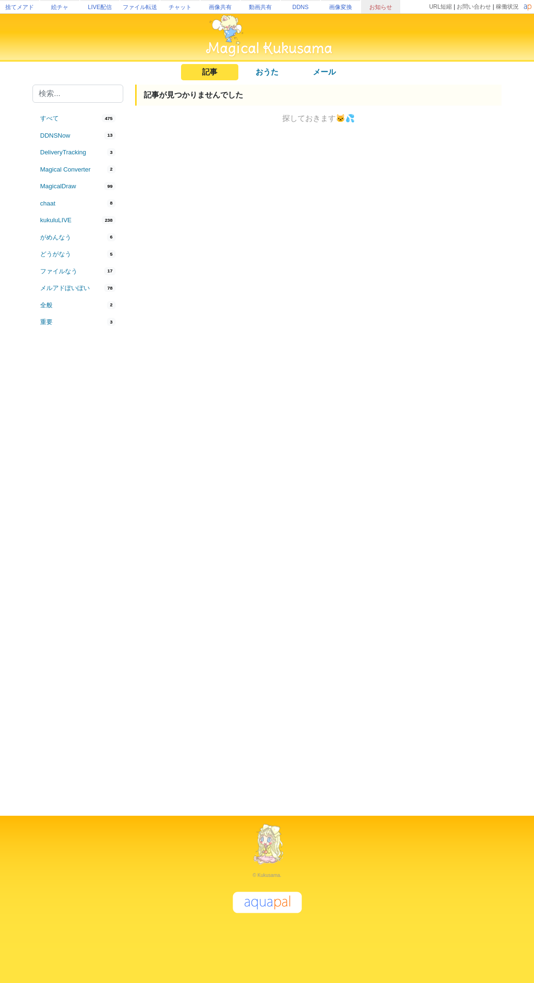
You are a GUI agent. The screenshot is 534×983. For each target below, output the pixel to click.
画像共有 (220, 7)
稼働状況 (507, 6)
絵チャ (59, 7)
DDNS (300, 7)
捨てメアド (19, 7)
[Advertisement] (77, 488)
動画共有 (260, 7)
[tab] (77, 118)
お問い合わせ (474, 6)
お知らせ (380, 7)
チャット (180, 7)
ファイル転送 (140, 7)
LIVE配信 (100, 7)
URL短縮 (440, 6)
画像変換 (340, 7)
